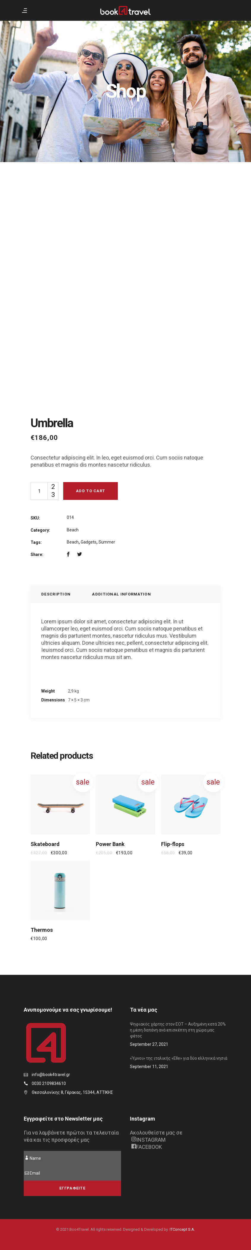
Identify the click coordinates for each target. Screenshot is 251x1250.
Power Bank (110, 844)
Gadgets (88, 542)
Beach (73, 529)
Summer (107, 542)
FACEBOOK (146, 1147)
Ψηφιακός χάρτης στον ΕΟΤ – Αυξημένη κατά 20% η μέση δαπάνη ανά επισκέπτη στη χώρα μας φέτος (178, 1030)
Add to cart (90, 491)
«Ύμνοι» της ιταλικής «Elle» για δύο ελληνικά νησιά (178, 1058)
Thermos (42, 930)
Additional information (121, 594)
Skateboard (45, 844)
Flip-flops (172, 844)
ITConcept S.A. (182, 1229)
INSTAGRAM (148, 1140)
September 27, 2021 (149, 1044)
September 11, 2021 (149, 1066)
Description (56, 594)
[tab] (56, 594)
